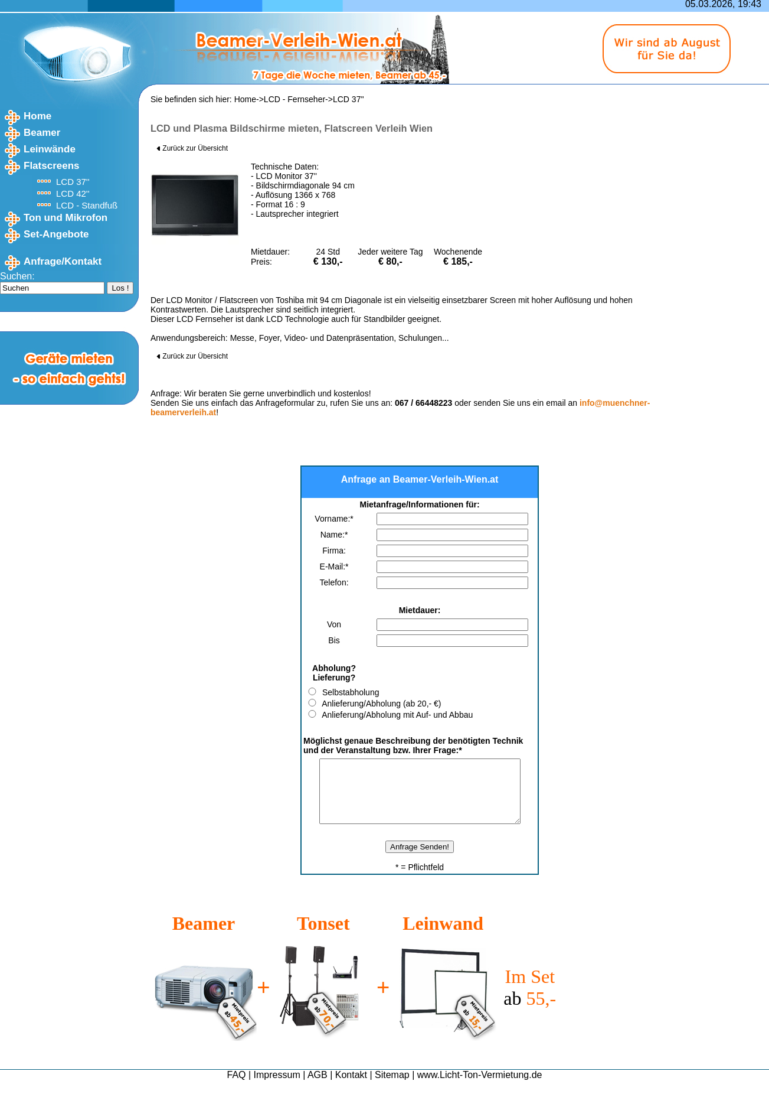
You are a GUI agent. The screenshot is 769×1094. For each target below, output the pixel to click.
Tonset (323, 935)
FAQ (236, 1087)
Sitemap (392, 1087)
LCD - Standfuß (86, 205)
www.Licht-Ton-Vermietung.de (479, 1087)
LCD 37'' (73, 182)
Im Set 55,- (529, 999)
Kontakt (351, 1087)
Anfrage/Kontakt (63, 261)
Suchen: (17, 276)
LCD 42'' (73, 193)
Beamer (42, 132)
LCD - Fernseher (294, 99)
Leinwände (50, 149)
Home (37, 116)
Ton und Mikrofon (65, 217)
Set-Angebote (56, 234)
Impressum (277, 1087)
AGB (317, 1087)
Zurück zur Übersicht (192, 148)
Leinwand (443, 935)
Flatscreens (52, 165)
